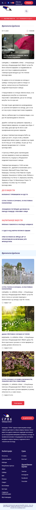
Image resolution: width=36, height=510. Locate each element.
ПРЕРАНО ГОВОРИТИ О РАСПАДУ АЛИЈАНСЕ (17, 224)
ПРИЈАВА (28, 3)
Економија (5, 485)
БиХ (3, 476)
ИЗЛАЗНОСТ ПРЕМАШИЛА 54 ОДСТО (23, 18)
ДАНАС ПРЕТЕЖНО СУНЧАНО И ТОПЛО (16, 334)
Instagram (25, 475)
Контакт (24, 459)
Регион (4, 479)
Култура (4, 489)
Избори (4, 462)
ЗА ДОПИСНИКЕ (27, 418)
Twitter (24, 471)
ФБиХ (3, 469)
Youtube (24, 481)
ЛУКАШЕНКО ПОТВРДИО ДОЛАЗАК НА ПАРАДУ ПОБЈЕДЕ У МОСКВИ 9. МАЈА (15, 210)
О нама (24, 456)
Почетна (5, 456)
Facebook (25, 478)
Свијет (4, 482)
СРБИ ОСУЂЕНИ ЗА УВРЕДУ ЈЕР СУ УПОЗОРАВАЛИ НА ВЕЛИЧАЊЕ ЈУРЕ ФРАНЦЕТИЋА (14, 239)
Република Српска (8, 466)
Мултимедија (6, 497)
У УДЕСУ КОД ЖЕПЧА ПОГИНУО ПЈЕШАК (16, 231)
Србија (4, 472)
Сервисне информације (6, 493)
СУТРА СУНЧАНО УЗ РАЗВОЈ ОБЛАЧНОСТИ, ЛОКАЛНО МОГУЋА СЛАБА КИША (17, 380)
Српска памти (6, 459)
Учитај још (18, 403)
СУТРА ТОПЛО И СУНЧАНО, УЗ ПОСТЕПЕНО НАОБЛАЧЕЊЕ (17, 202)
